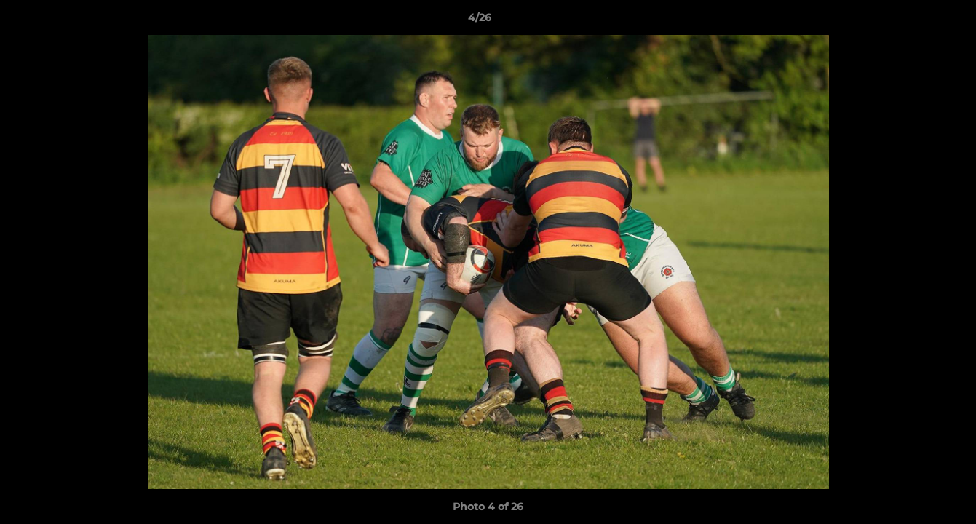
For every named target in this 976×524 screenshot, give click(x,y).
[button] (915, 21)
